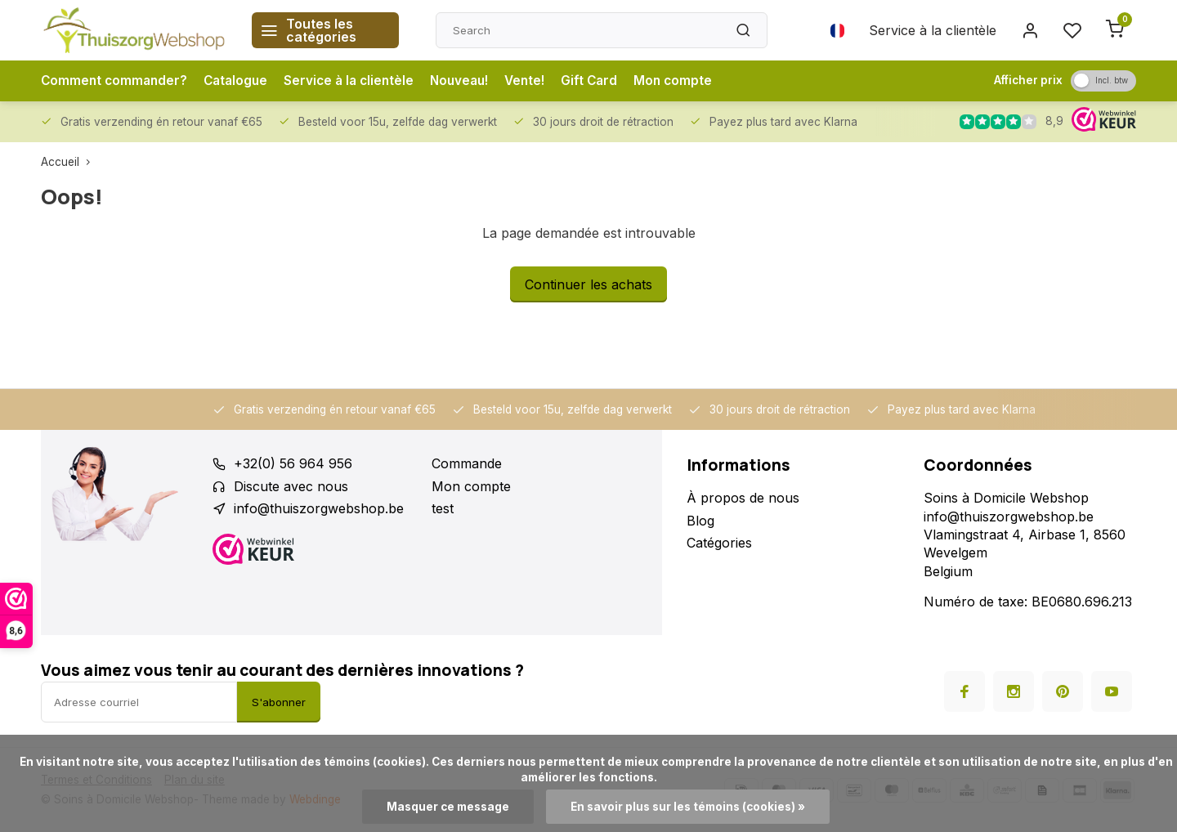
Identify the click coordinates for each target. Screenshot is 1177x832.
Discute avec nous (291, 486)
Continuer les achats (588, 284)
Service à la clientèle (932, 30)
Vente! (541, 81)
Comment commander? (116, 81)
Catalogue (241, 81)
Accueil (69, 161)
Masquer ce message (448, 806)
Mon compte (693, 81)
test (443, 508)
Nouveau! (472, 81)
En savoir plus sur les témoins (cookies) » (688, 806)
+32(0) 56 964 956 (293, 463)
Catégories (719, 543)
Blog (700, 520)
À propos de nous (743, 498)
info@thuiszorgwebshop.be (319, 508)
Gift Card (608, 81)
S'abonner (279, 702)
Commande (467, 463)
